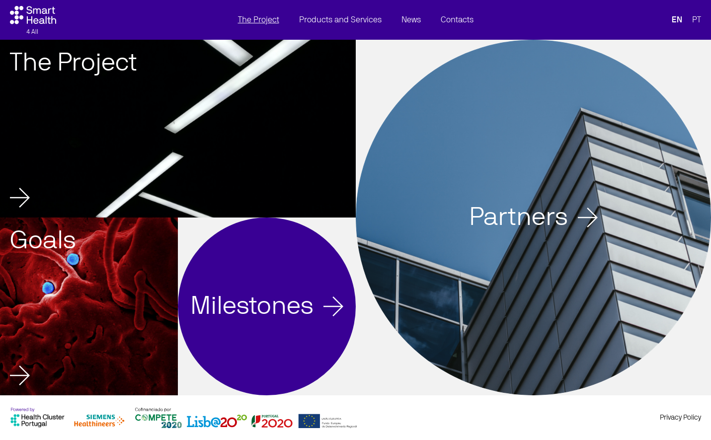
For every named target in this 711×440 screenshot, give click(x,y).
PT (696, 20)
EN (677, 20)
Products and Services (340, 20)
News (411, 20)
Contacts (457, 20)
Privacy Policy (680, 417)
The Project (258, 20)
